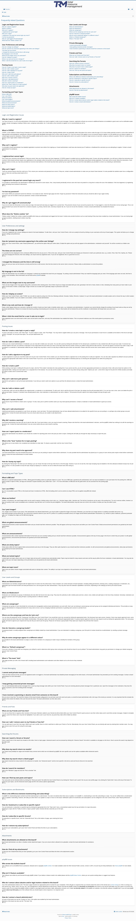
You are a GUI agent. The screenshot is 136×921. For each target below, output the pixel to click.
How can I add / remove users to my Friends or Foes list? (84, 57)
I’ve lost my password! (8, 37)
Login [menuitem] (132, 9)
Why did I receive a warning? (10, 81)
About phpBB (118, 865)
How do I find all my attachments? (78, 90)
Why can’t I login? (7, 33)
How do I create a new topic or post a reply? (14, 67)
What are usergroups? (75, 30)
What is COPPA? (6, 28)
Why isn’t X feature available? (77, 98)
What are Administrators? (76, 26)
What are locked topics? (8, 106)
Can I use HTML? (7, 96)
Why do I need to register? (9, 26)
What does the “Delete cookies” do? (12, 40)
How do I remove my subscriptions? (79, 82)
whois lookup (114, 884)
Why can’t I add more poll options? (11, 74)
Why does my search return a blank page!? (81, 67)
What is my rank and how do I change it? (13, 59)
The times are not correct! (9, 50)
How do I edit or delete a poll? (10, 75)
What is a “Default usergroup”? (77, 37)
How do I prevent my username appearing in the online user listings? (20, 48)
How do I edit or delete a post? (10, 69)
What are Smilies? (7, 97)
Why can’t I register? (7, 30)
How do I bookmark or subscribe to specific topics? (83, 78)
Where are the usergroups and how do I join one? (82, 32)
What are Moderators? (75, 28)
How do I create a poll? (8, 72)
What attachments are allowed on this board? (81, 88)
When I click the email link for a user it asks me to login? (17, 60)
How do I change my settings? (10, 47)
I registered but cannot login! (10, 32)
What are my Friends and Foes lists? (79, 55)
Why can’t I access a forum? (9, 77)
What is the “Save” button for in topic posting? (14, 84)
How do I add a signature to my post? (12, 70)
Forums (7, 9)
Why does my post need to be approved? (13, 86)
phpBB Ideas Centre (75, 875)
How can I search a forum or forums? (79, 63)
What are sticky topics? (8, 104)
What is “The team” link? (76, 38)
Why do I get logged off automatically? (12, 38)
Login (4, 12)
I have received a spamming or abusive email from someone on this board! (89, 48)
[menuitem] (128, 9)
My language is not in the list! (10, 54)
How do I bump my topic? (9, 87)
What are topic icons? (8, 108)
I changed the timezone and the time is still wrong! (15, 52)
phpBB (38, 275)
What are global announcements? (11, 101)
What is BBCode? (7, 94)
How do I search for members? (77, 68)
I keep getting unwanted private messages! (81, 47)
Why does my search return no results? (80, 65)
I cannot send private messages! (78, 45)
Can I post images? (7, 99)
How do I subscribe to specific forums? (79, 80)
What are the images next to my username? (14, 55)
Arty (63, 916)
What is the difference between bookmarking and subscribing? (86, 77)
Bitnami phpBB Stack (67, 914)
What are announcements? (9, 102)
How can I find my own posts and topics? (80, 70)
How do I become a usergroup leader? (79, 33)
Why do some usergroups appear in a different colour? (84, 35)
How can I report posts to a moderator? (12, 82)
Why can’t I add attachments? (10, 79)
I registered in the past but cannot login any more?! (16, 35)
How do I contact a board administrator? (80, 102)
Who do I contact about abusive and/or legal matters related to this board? (89, 100)
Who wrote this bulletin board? (77, 96)
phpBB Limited (48, 865)
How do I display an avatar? (9, 57)
